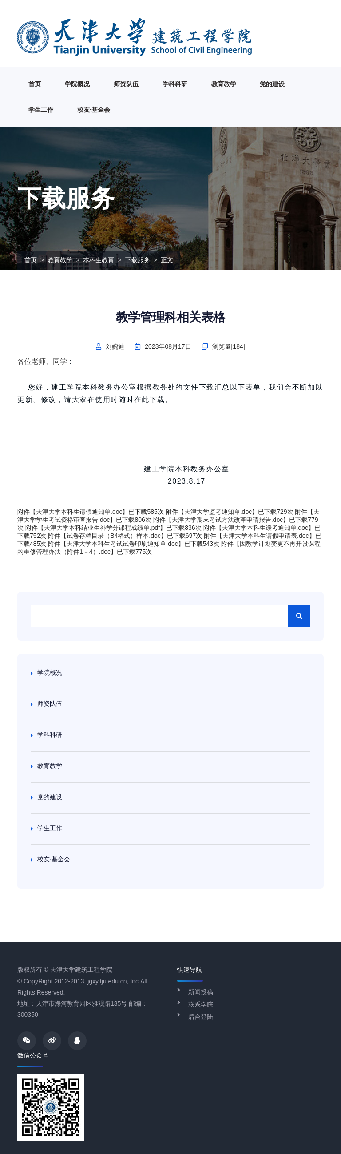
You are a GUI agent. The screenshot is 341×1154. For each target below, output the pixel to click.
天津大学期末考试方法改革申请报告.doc (227, 519)
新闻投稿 (200, 991)
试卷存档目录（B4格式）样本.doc (114, 535)
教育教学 (223, 84)
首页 (34, 84)
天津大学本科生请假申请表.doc (265, 535)
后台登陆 (200, 1016)
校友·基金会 (93, 109)
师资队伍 (126, 84)
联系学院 (200, 1004)
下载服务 (137, 259)
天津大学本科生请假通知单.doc (79, 511)
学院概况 (77, 84)
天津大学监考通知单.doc (218, 511)
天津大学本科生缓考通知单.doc (265, 527)
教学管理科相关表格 (171, 317)
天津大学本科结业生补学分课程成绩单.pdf (102, 527)
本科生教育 (98, 259)
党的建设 (272, 84)
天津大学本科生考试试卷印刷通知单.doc (122, 543)
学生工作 (40, 109)
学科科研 (175, 84)
